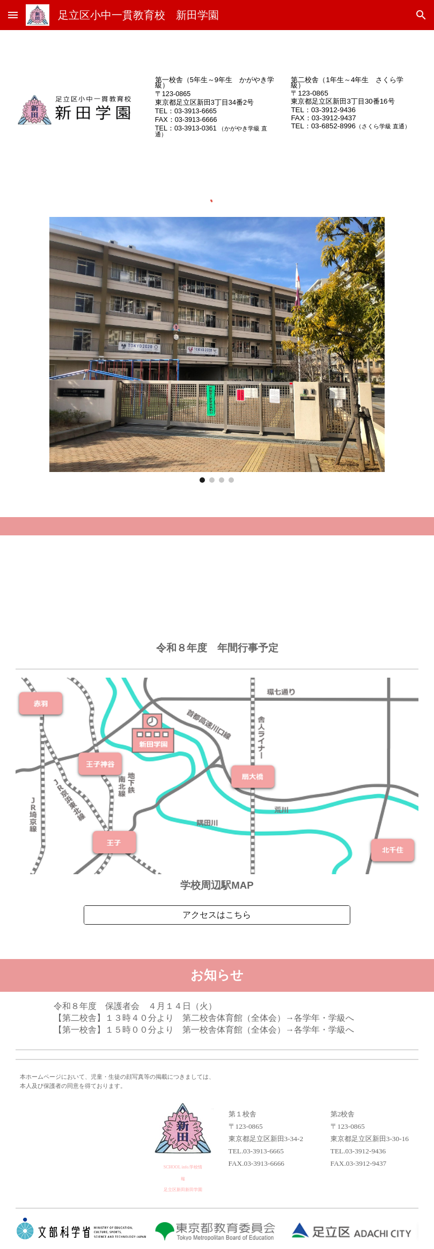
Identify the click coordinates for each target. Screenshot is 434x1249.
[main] (217, 106)
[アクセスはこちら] (217, 915)
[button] (13, 15)
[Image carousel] (217, 350)
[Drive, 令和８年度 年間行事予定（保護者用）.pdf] (217, 588)
